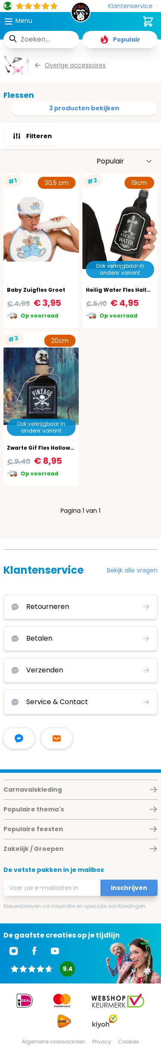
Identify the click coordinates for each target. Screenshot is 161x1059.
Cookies (128, 1041)
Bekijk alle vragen (132, 570)
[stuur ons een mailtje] (56, 738)
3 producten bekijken (84, 108)
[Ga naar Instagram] (13, 951)
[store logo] (80, 14)
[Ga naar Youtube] (55, 951)
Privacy (101, 1041)
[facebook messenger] (18, 738)
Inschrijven (129, 888)
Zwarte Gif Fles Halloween (44, 447)
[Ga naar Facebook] (34, 951)
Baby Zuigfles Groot (36, 289)
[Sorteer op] (124, 161)
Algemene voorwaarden (53, 1041)
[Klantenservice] (133, 6)
